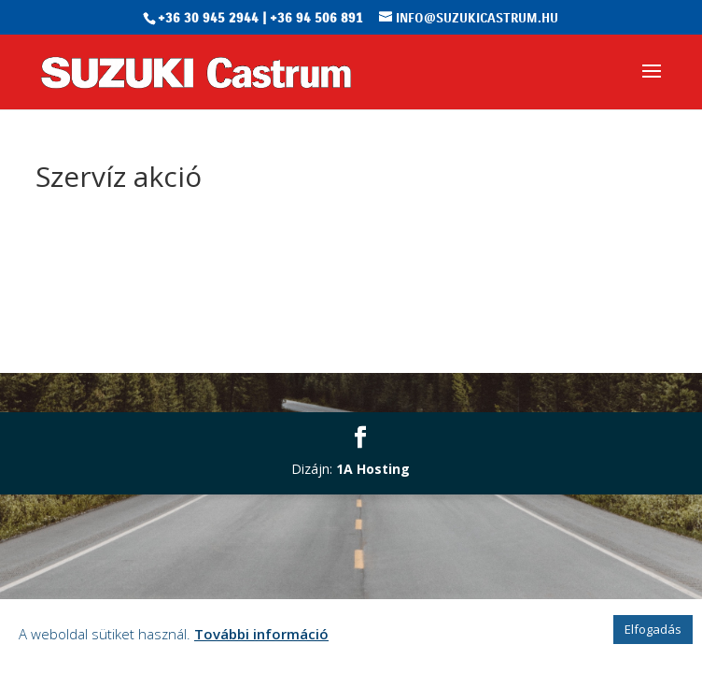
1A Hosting (373, 469)
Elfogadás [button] (653, 629)
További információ (261, 633)
